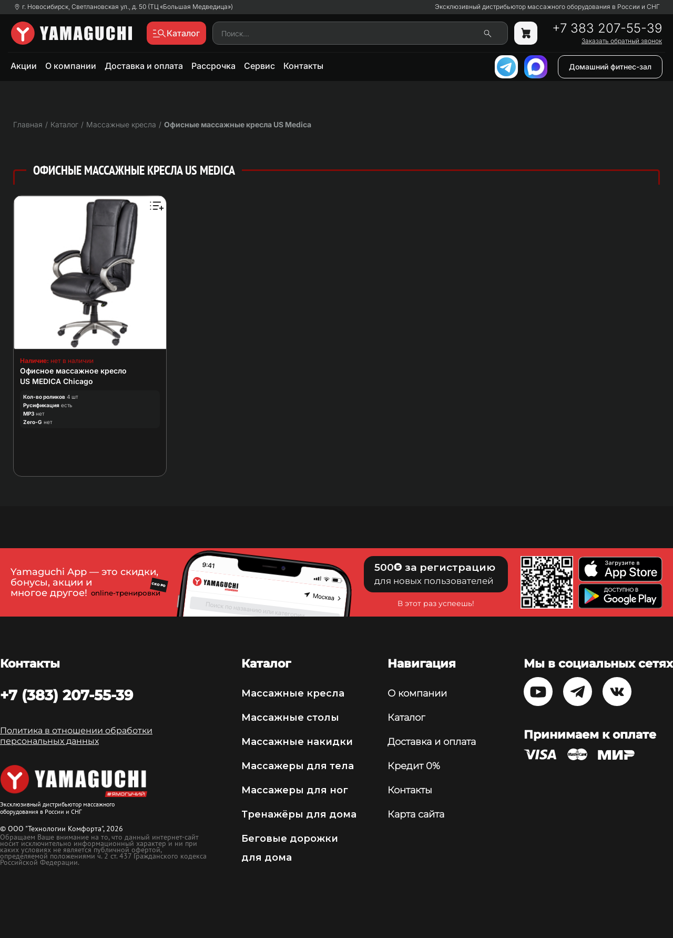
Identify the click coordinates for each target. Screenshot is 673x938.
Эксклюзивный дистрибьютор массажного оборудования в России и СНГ (547, 7)
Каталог (406, 717)
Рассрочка (213, 65)
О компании (70, 65)
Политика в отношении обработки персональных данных (76, 735)
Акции (24, 65)
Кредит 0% (414, 766)
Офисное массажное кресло (73, 370)
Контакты (303, 65)
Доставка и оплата (144, 65)
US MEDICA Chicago (56, 381)
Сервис (259, 65)
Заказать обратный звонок (622, 41)
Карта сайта (416, 814)
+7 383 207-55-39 (607, 28)
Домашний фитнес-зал (610, 66)
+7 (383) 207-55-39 (66, 695)
